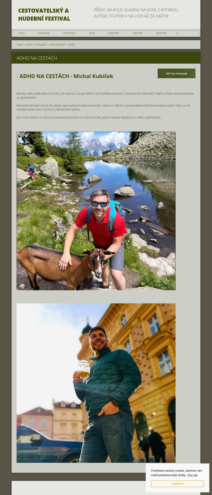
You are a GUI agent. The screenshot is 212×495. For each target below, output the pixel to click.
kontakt (161, 33)
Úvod (21, 33)
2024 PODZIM (57, 44)
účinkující (41, 44)
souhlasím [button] (177, 483)
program (44, 33)
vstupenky (69, 33)
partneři (113, 33)
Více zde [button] (192, 475)
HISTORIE (137, 33)
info (92, 33)
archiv (29, 44)
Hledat (192, 10)
